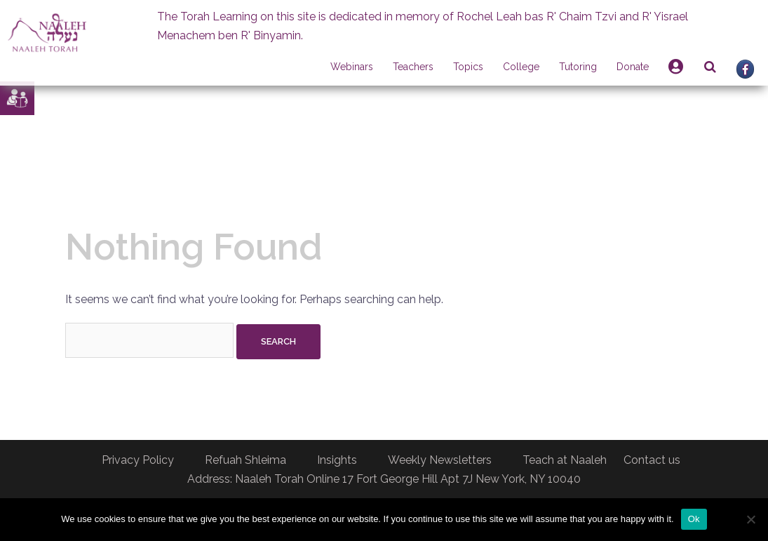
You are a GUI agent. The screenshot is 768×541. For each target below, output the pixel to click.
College (521, 66)
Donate (633, 66)
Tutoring (578, 66)
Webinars (351, 66)
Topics (468, 66)
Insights (337, 460)
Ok (694, 519)
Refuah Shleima (245, 460)
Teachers (413, 66)
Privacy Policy (138, 460)
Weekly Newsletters (440, 460)
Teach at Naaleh (565, 460)
